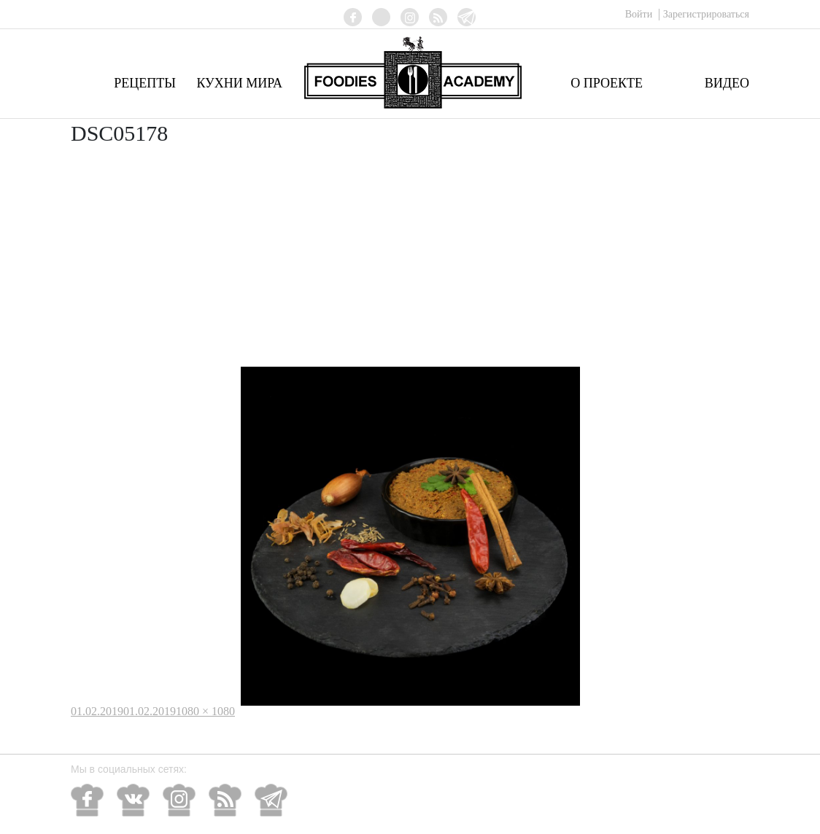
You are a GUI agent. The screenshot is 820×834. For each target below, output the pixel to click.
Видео (727, 83)
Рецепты (145, 83)
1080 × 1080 (205, 711)
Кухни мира (239, 83)
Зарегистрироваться (706, 14)
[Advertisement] (410, 257)
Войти (640, 14)
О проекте (606, 83)
